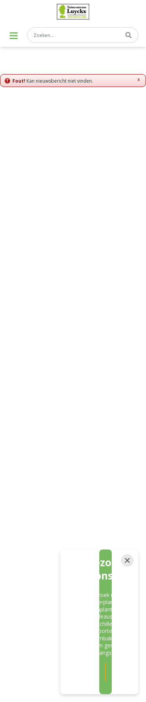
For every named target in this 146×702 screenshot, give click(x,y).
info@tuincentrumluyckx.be (73, 330)
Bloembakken (31, 585)
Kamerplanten (95, 572)
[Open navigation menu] (13, 35)
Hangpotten (92, 585)
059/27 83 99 (73, 319)
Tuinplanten (29, 572)
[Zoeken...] (82, 35)
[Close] (127, 610)
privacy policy (91, 259)
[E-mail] (53, 274)
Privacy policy (73, 478)
